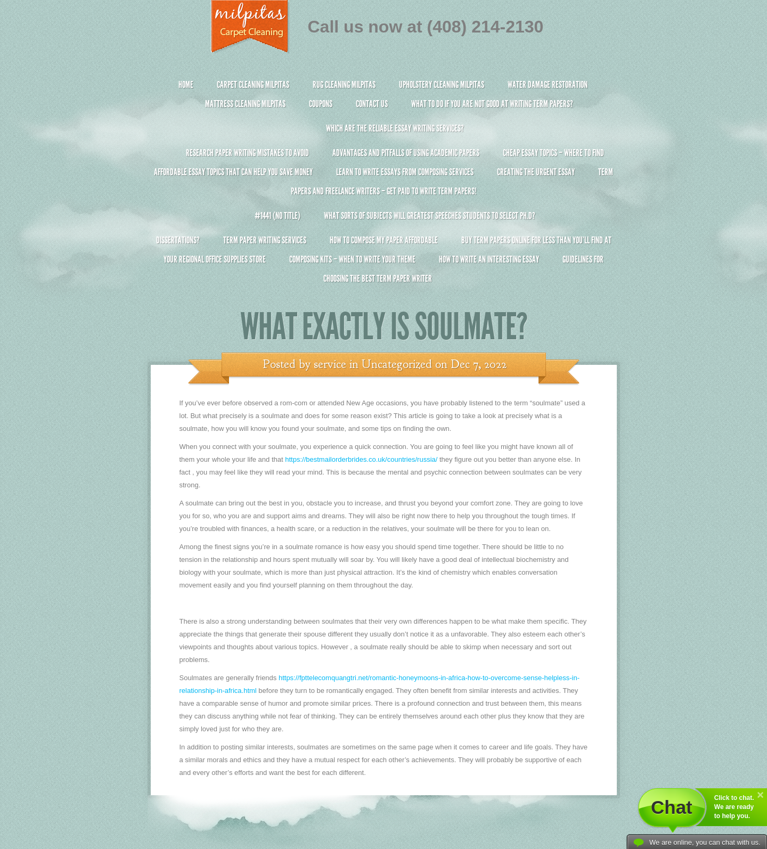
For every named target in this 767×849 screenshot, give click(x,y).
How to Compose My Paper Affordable (384, 240)
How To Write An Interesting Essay (489, 259)
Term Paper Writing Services (264, 240)
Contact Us (372, 104)
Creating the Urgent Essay (536, 172)
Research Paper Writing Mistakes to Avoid (247, 153)
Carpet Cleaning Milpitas (253, 85)
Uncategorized (397, 364)
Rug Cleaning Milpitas (344, 85)
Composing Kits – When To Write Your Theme (352, 259)
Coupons (320, 104)
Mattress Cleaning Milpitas (245, 104)
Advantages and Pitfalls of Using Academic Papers (405, 153)
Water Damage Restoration (548, 85)
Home (185, 85)
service (330, 364)
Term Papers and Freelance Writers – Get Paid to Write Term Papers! (384, 186)
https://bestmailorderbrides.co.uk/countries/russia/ (361, 459)
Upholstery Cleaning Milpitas (441, 85)
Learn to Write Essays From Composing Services (405, 172)
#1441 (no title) (277, 216)
